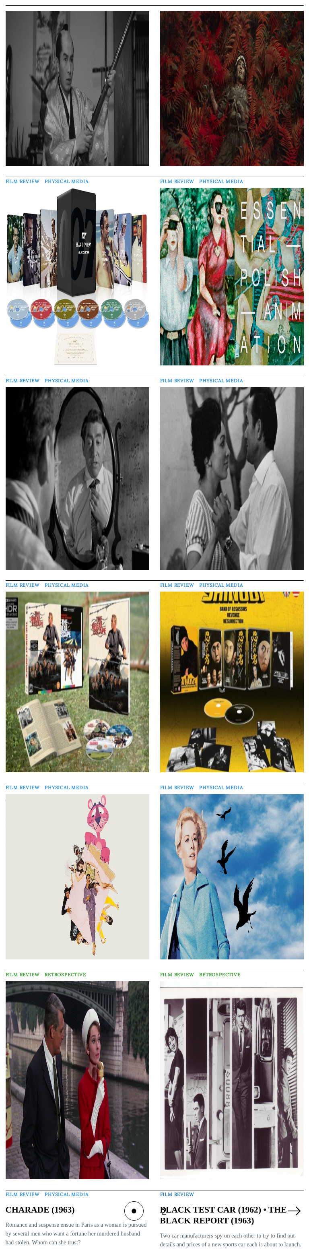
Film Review (23, 178)
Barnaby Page (182, 1246)
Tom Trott (22, 1244)
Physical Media (67, 178)
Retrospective (66, 964)
